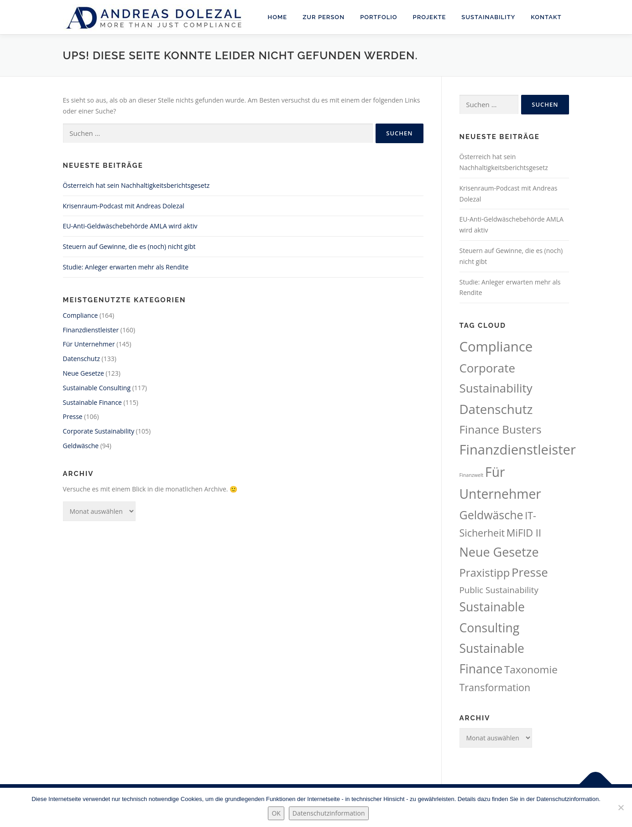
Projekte (429, 17)
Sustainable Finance (92, 402)
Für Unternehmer (89, 344)
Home (277, 17)
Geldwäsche (81, 445)
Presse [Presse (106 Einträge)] (530, 572)
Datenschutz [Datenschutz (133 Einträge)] (496, 409)
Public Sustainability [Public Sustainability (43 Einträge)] (499, 589)
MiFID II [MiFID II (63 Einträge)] (524, 532)
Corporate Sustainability (99, 431)
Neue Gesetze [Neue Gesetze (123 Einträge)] (499, 551)
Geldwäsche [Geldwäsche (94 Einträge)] (491, 514)
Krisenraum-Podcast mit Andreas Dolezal (123, 206)
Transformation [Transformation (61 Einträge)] (495, 687)
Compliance (80, 315)
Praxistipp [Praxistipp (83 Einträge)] (485, 572)
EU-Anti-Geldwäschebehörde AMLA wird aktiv (130, 226)
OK (276, 813)
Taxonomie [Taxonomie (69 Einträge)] (531, 669)
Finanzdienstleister (91, 330)
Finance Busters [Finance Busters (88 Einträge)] (501, 429)
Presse (73, 416)
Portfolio (378, 17)
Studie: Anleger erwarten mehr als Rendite (126, 267)
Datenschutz (81, 358)
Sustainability (488, 17)
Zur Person (324, 17)
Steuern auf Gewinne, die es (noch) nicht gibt (129, 246)
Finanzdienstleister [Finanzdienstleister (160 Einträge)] (518, 449)
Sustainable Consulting (97, 387)
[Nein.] (620, 807)
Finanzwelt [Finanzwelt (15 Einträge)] (472, 475)
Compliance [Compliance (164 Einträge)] (496, 346)
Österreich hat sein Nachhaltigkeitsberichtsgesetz (136, 185)
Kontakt (546, 17)
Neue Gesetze (83, 373)
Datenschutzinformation (328, 813)
